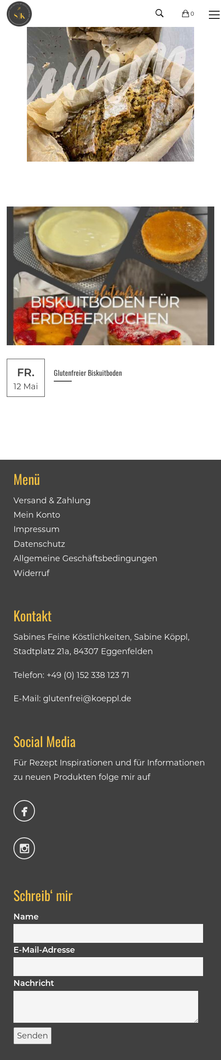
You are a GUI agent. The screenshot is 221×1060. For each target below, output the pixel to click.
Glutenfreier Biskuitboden (88, 372)
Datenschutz (39, 544)
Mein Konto (36, 515)
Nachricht (105, 1001)
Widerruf (31, 573)
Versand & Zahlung (52, 501)
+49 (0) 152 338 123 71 (88, 675)
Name (108, 925)
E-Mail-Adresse (108, 958)
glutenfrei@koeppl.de (87, 699)
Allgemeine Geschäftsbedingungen (85, 558)
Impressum (36, 529)
